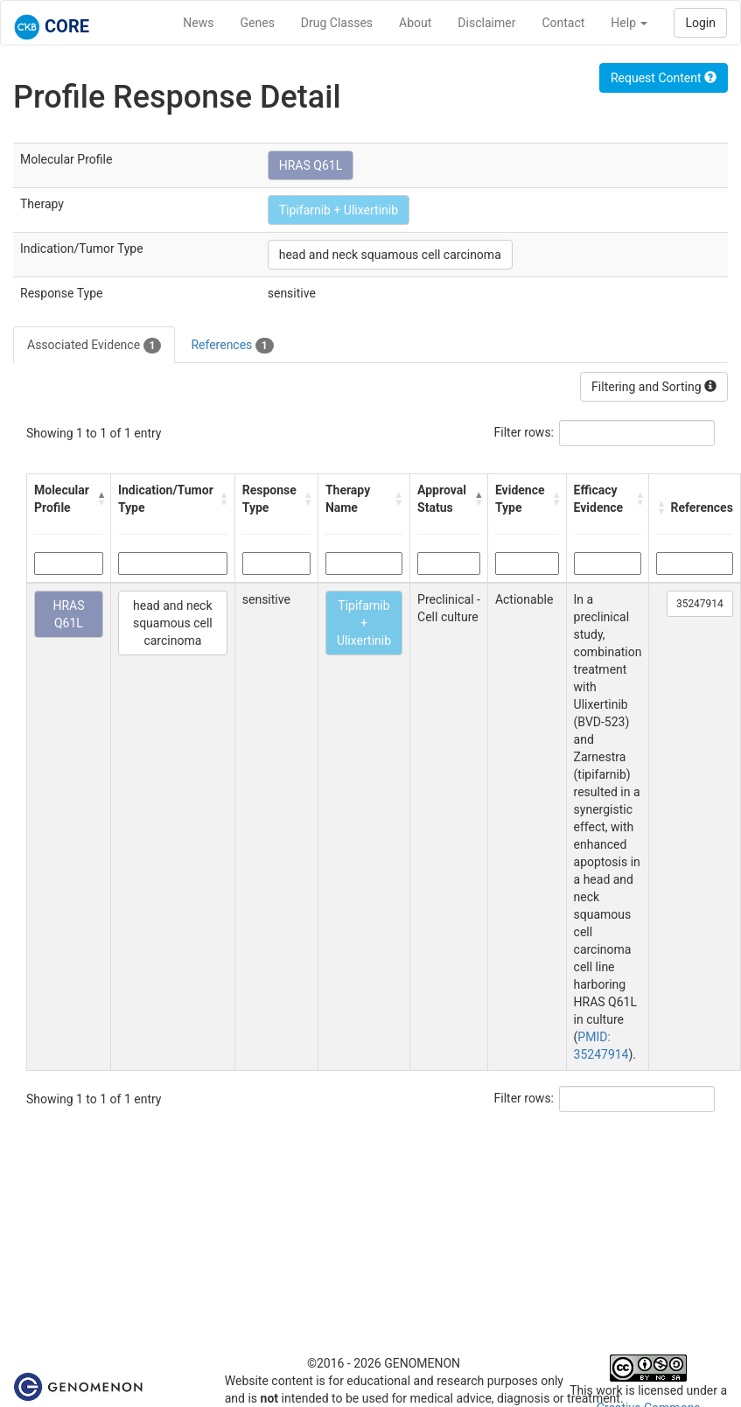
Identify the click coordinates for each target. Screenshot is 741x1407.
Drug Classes (337, 23)
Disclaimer (486, 23)
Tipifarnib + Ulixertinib (338, 210)
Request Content (664, 78)
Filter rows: (524, 432)
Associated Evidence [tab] (94, 346)
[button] (99, 499)
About (415, 23)
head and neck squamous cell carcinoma (390, 255)
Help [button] (629, 23)
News (198, 23)
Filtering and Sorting (654, 387)
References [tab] (232, 346)
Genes (258, 23)
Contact (563, 23)
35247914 (700, 604)
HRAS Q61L (310, 165)
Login (700, 23)
